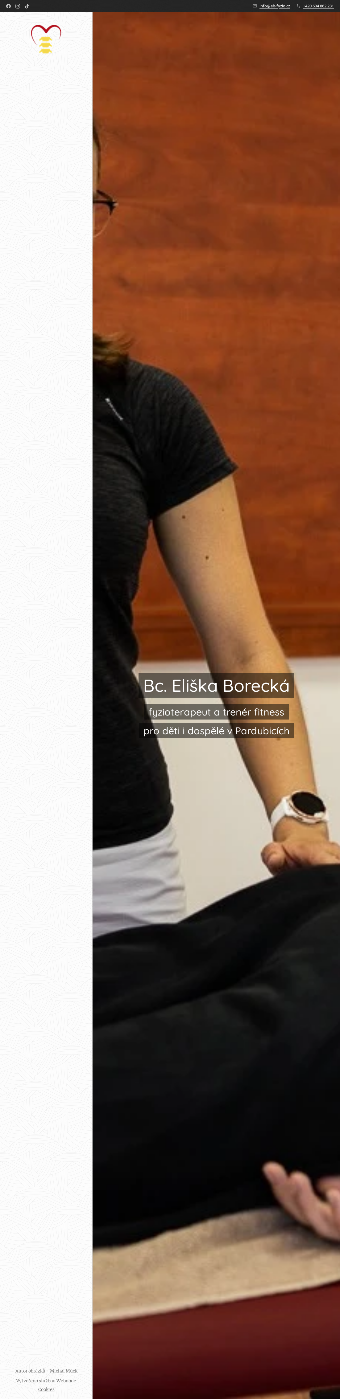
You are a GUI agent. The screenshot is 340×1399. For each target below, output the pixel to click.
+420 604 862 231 (318, 6)
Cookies (46, 1389)
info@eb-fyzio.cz (274, 6)
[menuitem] (46, 681)
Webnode (66, 1381)
